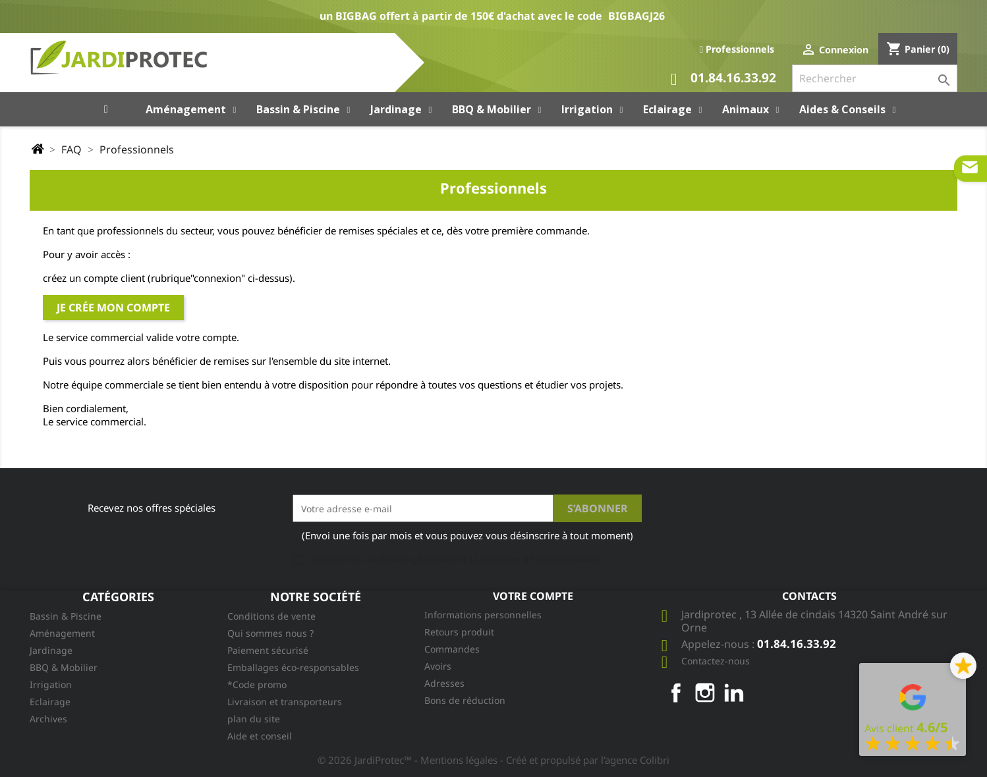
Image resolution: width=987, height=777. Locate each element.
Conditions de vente (271, 616)
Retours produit (459, 632)
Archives (48, 718)
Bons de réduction (464, 700)
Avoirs (437, 666)
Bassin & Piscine (65, 616)
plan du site (253, 718)
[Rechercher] (874, 78)
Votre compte (533, 596)
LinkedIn (734, 693)
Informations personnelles (483, 614)
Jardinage (51, 650)
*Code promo (257, 684)
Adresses (444, 683)
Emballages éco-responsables (293, 667)
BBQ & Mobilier (64, 667)
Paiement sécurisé (267, 650)
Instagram (705, 693)
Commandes (452, 649)
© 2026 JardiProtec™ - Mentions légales (409, 759)
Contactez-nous (715, 661)
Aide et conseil (259, 736)
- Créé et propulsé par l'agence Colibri (584, 759)
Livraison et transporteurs (284, 701)
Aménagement (62, 633)
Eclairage (50, 701)
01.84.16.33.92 (723, 79)
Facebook (676, 693)
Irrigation (51, 684)
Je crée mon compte (113, 307)
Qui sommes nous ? (270, 633)
